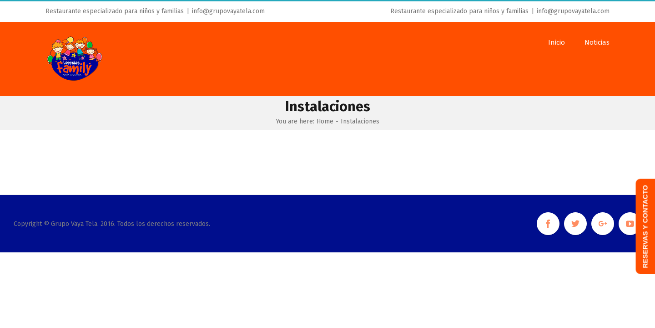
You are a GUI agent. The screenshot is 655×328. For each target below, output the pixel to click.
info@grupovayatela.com (228, 11)
